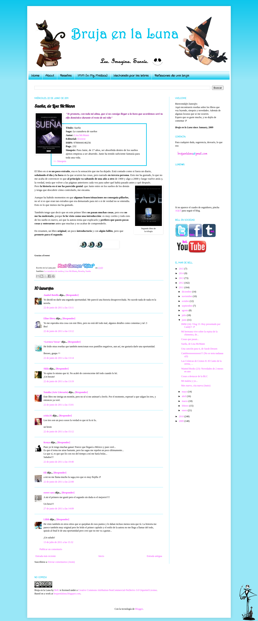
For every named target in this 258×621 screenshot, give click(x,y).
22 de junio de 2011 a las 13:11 (59, 307)
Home (35, 76)
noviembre (187, 296)
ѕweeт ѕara (49, 492)
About (49, 76)
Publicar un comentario (51, 549)
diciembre (187, 291)
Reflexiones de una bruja (172, 76)
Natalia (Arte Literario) (56, 392)
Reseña (81, 271)
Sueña (88, 271)
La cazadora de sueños (53, 271)
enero (185, 410)
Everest (81, 138)
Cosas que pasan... (190, 339)
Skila (46, 368)
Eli (45, 472)
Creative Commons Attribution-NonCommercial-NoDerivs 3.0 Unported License (117, 590)
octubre (186, 301)
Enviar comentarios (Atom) (61, 562)
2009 (181, 421)
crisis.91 (48, 415)
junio (184, 319)
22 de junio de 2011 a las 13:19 (59, 381)
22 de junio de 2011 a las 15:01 (59, 404)
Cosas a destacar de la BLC (194, 376)
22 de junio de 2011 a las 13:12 (59, 331)
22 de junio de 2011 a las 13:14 (59, 358)
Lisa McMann (81, 135)
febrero (185, 405)
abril (184, 396)
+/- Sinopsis (59, 161)
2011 (181, 287)
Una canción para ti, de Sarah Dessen (199, 348)
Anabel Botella (51, 295)
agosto (185, 310)
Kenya (47, 442)
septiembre (187, 305)
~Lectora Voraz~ (52, 341)
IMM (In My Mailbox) (92, 76)
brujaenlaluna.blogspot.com (67, 593)
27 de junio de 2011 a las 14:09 (59, 508)
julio (184, 315)
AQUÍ (178, 210)
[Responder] (72, 295)
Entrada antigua (154, 556)
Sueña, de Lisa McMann (193, 343)
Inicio (101, 556)
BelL (56, 590)
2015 (181, 268)
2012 (181, 282)
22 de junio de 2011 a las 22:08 (59, 481)
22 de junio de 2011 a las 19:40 (59, 461)
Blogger (139, 608)
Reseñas (66, 76)
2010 (181, 416)
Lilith (46, 519)
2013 (181, 278)
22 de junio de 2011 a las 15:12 (59, 431)
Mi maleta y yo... (189, 381)
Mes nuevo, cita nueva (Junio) (195, 385)
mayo (185, 391)
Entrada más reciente (45, 556)
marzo (185, 401)
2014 (181, 273)
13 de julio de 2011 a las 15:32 (58, 542)
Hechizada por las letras (131, 76)
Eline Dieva (49, 318)
